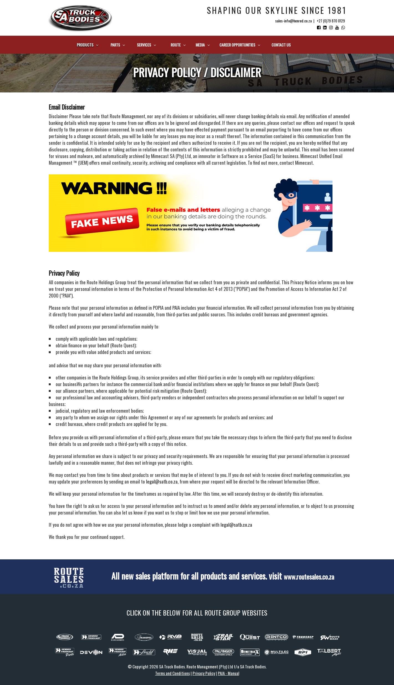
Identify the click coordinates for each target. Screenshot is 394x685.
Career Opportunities (239, 45)
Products (87, 45)
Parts (118, 45)
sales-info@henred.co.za (293, 21)
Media (203, 45)
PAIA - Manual (228, 673)
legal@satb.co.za (162, 481)
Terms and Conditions (172, 673)
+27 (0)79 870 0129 (331, 21)
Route (178, 45)
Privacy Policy (204, 673)
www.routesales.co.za (308, 576)
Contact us (281, 45)
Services (146, 45)
